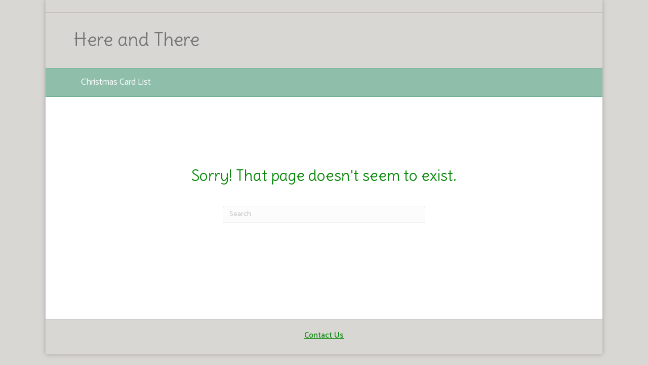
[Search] (324, 214)
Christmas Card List (116, 82)
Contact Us (324, 335)
